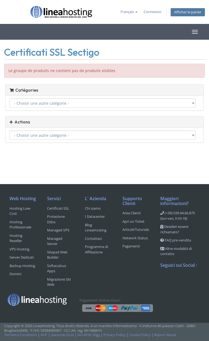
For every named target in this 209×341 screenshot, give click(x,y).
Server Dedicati (22, 257)
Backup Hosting (22, 265)
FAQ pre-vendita (175, 240)
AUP (44, 335)
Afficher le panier (187, 12)
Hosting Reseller (16, 238)
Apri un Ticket (133, 221)
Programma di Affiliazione (96, 249)
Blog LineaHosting (95, 227)
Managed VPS (58, 230)
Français (129, 12)
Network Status (135, 237)
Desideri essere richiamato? (174, 229)
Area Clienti (131, 212)
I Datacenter (95, 216)
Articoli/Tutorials (135, 229)
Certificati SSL (58, 208)
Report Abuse (165, 335)
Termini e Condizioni (20, 335)
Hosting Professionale (20, 224)
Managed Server (54, 241)
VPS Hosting (19, 249)
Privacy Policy (114, 335)
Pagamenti (131, 246)
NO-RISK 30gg (89, 335)
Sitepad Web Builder (57, 255)
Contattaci (93, 238)
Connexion (152, 12)
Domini (15, 273)
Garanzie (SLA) (62, 335)
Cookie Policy (139, 335)
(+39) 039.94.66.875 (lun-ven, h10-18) (177, 215)
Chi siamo (93, 208)
